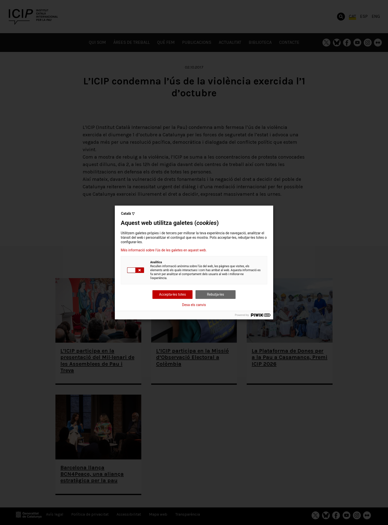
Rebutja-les (215, 294)
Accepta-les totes (172, 294)
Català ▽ (128, 213)
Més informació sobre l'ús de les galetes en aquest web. (164, 250)
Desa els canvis (194, 305)
